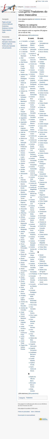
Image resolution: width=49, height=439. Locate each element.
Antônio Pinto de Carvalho (33, 265)
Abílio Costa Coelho (23, 66)
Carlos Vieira (43, 176)
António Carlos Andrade (32, 105)
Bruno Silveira (44, 51)
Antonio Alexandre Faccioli (33, 49)
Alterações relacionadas (8, 42)
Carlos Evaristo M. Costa (43, 119)
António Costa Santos (32, 127)
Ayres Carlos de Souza (33, 369)
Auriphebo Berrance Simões (33, 354)
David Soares (44, 284)
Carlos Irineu (43, 130)
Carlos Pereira (44, 153)
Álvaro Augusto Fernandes (24, 246)
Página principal (6, 22)
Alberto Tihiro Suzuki (23, 165)
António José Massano (33, 179)
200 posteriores (33, 35)
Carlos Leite (43, 136)
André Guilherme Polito (24, 332)
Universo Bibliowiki (7, 24)
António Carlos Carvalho (33, 111)
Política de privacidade (24, 411)
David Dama (43, 278)
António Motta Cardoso (32, 214)
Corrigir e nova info (30, 7)
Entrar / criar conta (42, 1)
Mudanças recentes (7, 28)
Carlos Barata (44, 90)
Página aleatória (6, 30)
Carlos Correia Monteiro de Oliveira (44, 95)
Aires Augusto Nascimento (24, 128)
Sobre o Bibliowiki (35, 411)
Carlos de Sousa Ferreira (42, 109)
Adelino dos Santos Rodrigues (24, 76)
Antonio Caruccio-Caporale (33, 59)
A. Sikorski (24, 49)
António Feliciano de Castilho (33, 154)
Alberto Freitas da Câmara (24, 146)
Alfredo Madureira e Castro (24, 223)
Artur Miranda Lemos (32, 321)
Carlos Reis (43, 159)
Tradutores (29, 398)
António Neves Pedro (32, 220)
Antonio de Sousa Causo (33, 66)
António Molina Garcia (32, 208)
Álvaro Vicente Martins (23, 283)
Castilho (42, 186)
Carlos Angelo (44, 84)
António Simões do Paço (33, 249)
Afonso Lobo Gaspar (23, 109)
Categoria (22, 398)
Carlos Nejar (43, 140)
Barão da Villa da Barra (33, 378)
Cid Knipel (43, 216)
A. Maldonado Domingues (24, 45)
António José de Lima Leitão (33, 173)
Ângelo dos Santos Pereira (24, 347)
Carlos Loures (44, 138)
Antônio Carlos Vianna (32, 259)
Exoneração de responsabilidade (26, 415)
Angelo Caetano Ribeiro (32, 43)
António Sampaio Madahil (33, 243)
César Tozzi (43, 249)
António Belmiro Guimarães (33, 92)
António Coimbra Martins (32, 121)
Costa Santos (44, 234)
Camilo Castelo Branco (42, 72)
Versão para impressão (8, 46)
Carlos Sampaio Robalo (42, 168)
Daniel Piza (43, 263)
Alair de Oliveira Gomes (23, 134)
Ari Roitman (33, 274)
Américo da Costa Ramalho (24, 304)
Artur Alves (33, 305)
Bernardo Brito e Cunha (33, 385)
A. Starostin (24, 51)
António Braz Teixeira (32, 99)
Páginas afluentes (7, 39)
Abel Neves (24, 62)
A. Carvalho (24, 41)
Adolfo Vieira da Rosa (23, 82)
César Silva (43, 247)
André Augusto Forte (23, 322)
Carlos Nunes (44, 143)
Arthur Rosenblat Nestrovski (33, 300)
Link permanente (6, 48)
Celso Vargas (44, 201)
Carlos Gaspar (44, 124)
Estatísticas (5, 26)
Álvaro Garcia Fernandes (24, 264)
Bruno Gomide (44, 49)
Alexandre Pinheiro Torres (24, 196)
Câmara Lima (44, 245)
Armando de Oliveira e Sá (33, 286)
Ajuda (3, 32)
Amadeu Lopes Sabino (23, 297)
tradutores (38, 19)
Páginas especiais (7, 44)
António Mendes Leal (32, 201)
